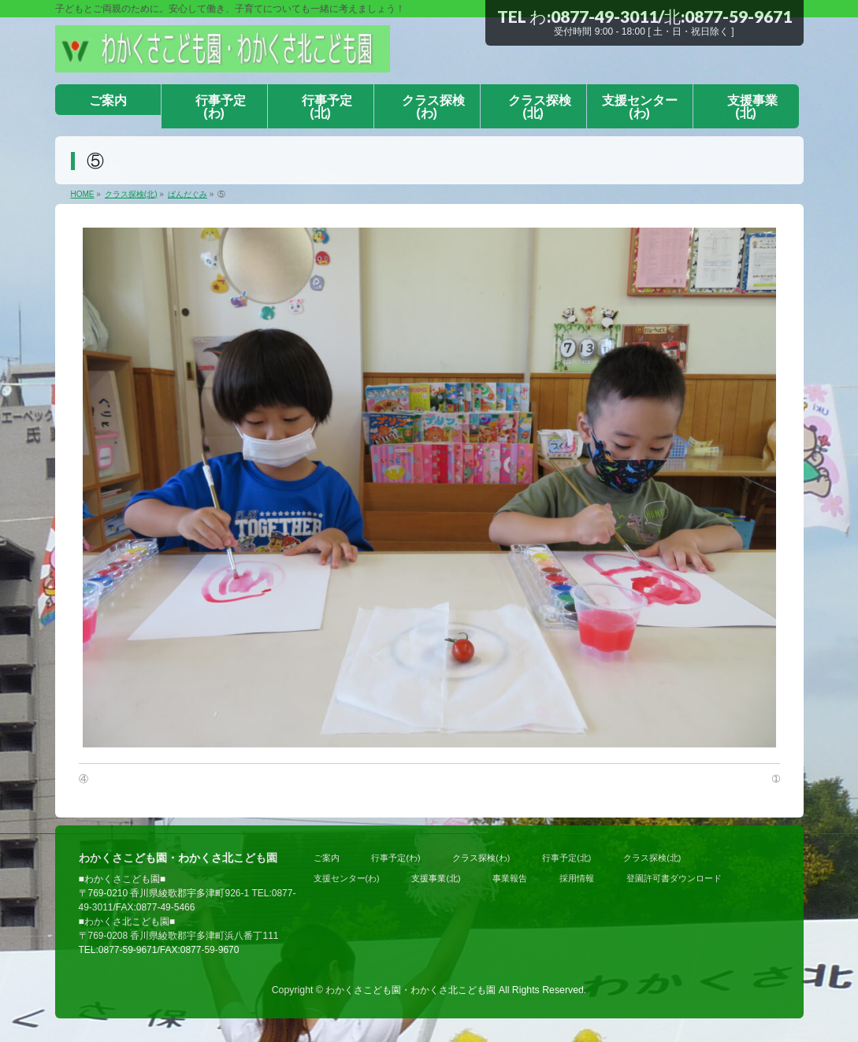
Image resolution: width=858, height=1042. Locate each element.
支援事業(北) (435, 878)
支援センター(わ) (347, 878)
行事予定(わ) (395, 857)
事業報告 (509, 878)
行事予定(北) (566, 857)
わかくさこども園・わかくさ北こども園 (410, 990)
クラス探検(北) (652, 857)
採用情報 (576, 878)
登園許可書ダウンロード (674, 878)
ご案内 (327, 857)
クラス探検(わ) (481, 857)
